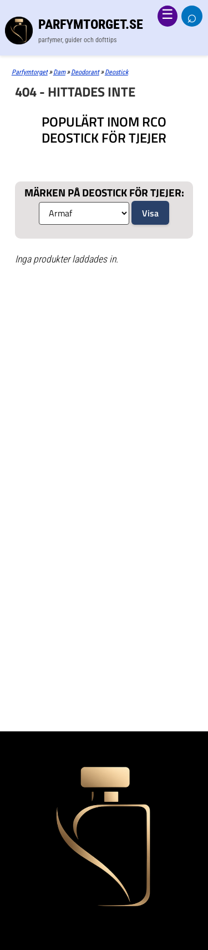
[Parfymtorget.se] (103, 30)
